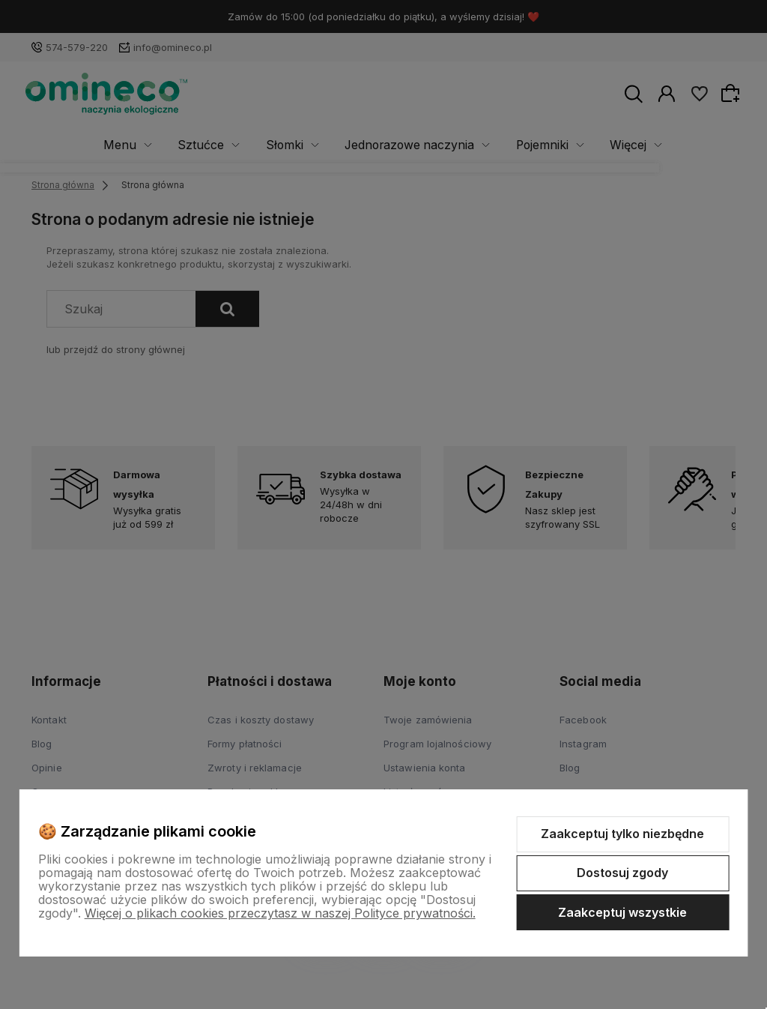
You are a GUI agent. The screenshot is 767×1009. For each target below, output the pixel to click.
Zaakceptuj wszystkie (622, 912)
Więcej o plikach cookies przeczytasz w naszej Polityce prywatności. (280, 913)
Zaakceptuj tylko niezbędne (622, 833)
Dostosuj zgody (622, 872)
